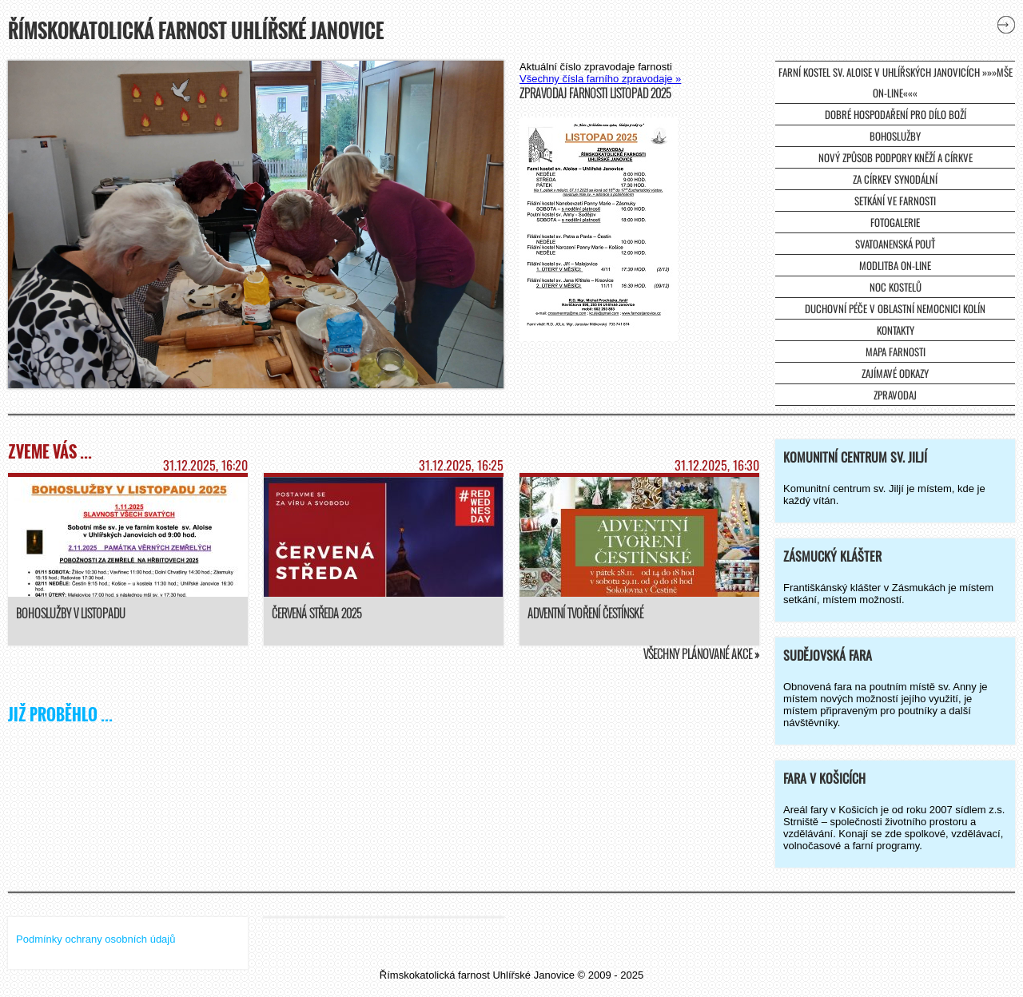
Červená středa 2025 (316, 613)
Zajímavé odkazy (895, 373)
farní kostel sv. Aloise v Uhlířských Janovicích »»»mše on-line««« (895, 82)
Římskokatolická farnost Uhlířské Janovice (196, 30)
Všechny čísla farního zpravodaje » (600, 79)
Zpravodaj (895, 395)
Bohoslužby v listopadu (70, 613)
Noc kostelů (895, 287)
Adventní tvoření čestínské (585, 613)
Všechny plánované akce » (701, 653)
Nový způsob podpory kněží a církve (895, 157)
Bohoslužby (895, 136)
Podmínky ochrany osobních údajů (95, 939)
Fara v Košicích (824, 778)
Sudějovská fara (827, 655)
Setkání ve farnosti (895, 201)
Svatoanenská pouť (895, 244)
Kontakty (895, 330)
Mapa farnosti (895, 351)
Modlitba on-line (895, 265)
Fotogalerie (895, 222)
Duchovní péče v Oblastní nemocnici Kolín (895, 308)
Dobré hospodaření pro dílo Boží (895, 114)
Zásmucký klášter (832, 556)
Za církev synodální (895, 179)
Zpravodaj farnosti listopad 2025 (595, 93)
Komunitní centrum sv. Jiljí (855, 457)
